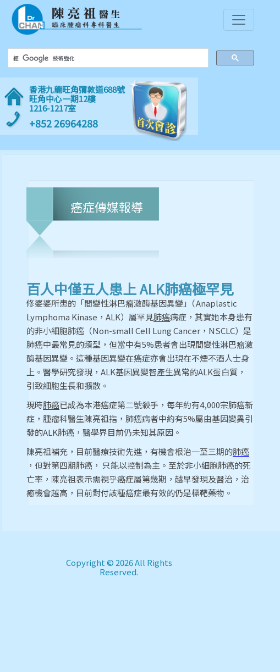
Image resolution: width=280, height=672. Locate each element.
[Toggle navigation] (238, 20)
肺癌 (161, 317)
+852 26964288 (63, 123)
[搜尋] (106, 58)
